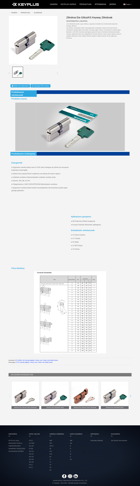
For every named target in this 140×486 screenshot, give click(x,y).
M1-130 (31, 462)
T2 (50, 462)
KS (71, 459)
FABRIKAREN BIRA (15, 446)
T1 (50, 459)
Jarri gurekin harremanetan (102, 13)
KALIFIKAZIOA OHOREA (16, 451)
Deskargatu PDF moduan (41, 86)
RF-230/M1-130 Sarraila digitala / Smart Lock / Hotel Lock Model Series (36, 360)
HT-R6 (31, 448)
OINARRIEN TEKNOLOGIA (17, 448)
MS (71, 443)
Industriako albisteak (97, 440)
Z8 (50, 448)
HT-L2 (31, 467)
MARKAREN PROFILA (15, 443)
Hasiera (53, 4)
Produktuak (25, 12)
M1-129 (31, 459)
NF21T (51, 446)
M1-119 (31, 456)
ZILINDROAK (38, 12)
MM (71, 440)
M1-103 (31, 446)
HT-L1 (31, 464)
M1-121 (31, 454)
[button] (57, 73)
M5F (50, 440)
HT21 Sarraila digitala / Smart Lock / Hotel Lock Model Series (34, 362)
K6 (50, 456)
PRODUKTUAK (85, 4)
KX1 (50, 451)
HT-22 (31, 440)
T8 (50, 467)
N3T (50, 443)
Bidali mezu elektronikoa (21, 86)
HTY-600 (31, 443)
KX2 (50, 454)
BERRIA (113, 4)
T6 (50, 464)
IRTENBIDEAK (100, 4)
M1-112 (31, 451)
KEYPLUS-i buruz (68, 4)
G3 (50, 470)
